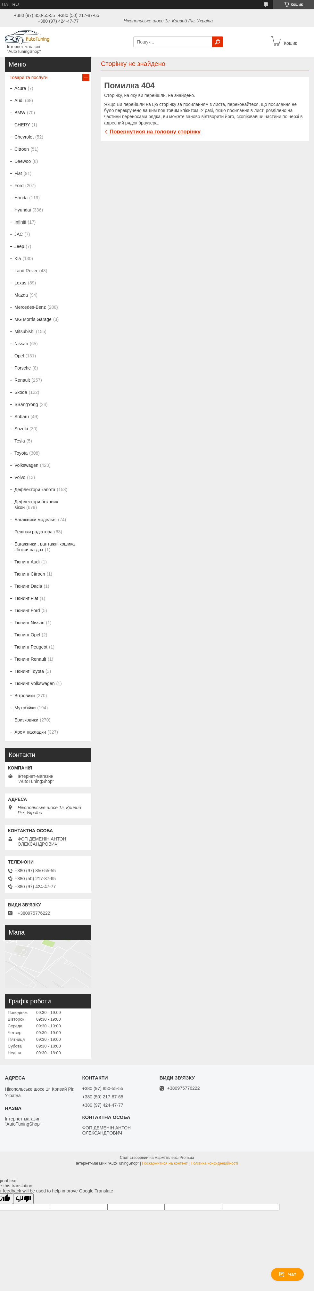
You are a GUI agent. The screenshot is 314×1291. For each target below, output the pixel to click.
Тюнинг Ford (27, 610)
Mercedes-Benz (30, 307)
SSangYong (26, 404)
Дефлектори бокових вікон (36, 504)
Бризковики (26, 719)
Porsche (22, 368)
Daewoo (22, 161)
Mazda (21, 295)
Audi (18, 100)
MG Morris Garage (33, 319)
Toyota (21, 453)
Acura (20, 88)
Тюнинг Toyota (29, 671)
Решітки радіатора (33, 531)
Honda (21, 197)
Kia (17, 258)
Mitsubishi (24, 331)
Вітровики (24, 695)
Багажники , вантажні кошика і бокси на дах (44, 546)
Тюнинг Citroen (29, 574)
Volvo (19, 477)
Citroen (21, 149)
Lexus (20, 282)
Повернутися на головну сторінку (155, 132)
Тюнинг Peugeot (30, 646)
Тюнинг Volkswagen (34, 683)
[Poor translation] (23, 1198)
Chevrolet (24, 136)
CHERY (22, 124)
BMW (19, 112)
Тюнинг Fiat (26, 598)
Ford (19, 185)
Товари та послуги (28, 77)
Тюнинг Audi (27, 561)
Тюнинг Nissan (29, 622)
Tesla (19, 440)
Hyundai (22, 209)
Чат (287, 1274)
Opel (19, 355)
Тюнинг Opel (27, 634)
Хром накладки (30, 732)
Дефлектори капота (34, 489)
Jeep (19, 246)
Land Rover (25, 270)
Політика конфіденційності (214, 1163)
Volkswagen (26, 465)
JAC (18, 234)
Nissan (21, 343)
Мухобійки (25, 707)
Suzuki (21, 428)
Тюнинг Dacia (28, 586)
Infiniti (20, 222)
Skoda (20, 392)
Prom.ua (187, 1157)
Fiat (18, 173)
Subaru (21, 416)
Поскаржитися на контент (164, 1163)
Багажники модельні (35, 519)
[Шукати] (217, 41)
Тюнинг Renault (30, 659)
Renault (22, 380)
